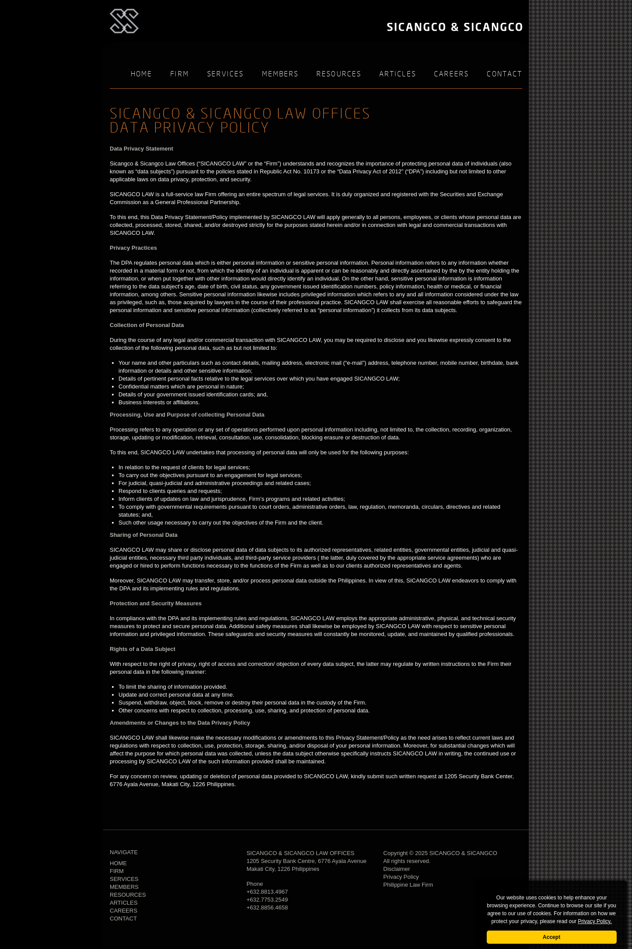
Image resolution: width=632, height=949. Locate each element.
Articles (397, 74)
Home (141, 74)
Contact (504, 74)
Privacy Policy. (595, 921)
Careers (451, 74)
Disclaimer (396, 869)
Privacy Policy (401, 877)
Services (225, 74)
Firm (179, 74)
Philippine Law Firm (408, 884)
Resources (338, 74)
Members (280, 74)
